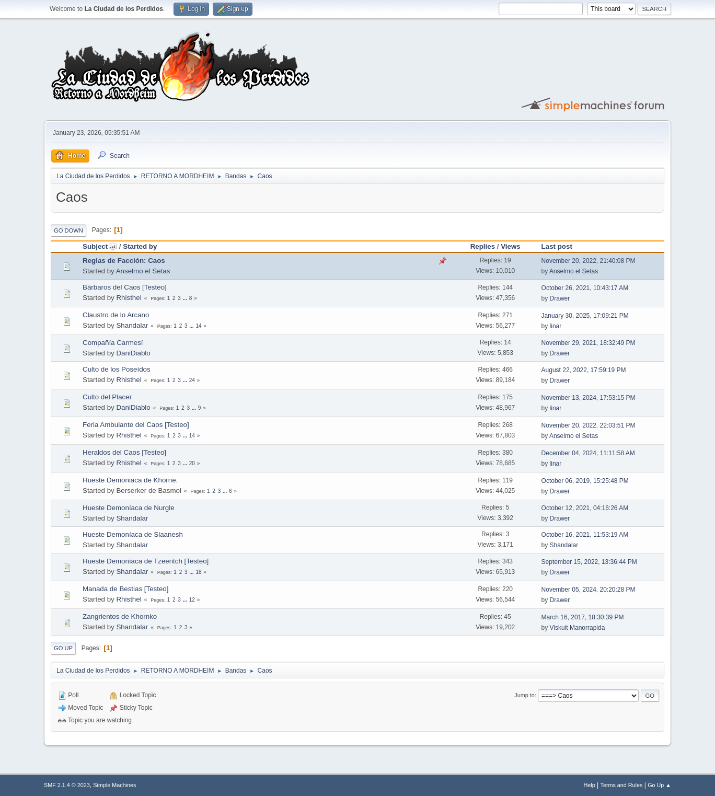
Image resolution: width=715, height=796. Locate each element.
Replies (482, 246)
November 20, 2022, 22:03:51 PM (588, 425)
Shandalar (132, 325)
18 (198, 572)
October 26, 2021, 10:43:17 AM (585, 288)
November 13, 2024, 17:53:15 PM (588, 397)
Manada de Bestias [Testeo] (125, 589)
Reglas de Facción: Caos (124, 260)
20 (192, 463)
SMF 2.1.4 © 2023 (67, 785)
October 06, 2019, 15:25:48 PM (585, 480)
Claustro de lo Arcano (116, 315)
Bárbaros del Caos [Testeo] (125, 287)
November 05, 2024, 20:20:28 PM (588, 589)
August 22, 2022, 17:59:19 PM (583, 370)
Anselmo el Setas (143, 271)
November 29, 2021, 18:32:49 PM (588, 343)
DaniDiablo (133, 353)
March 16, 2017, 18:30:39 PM (582, 617)
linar (556, 326)
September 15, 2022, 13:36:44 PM (589, 562)
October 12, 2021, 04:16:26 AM (585, 508)
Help (589, 785)
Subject (100, 246)
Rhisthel (128, 298)
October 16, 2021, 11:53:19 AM (585, 534)
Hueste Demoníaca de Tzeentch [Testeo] (146, 561)
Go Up (63, 648)
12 (192, 600)
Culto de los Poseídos (117, 369)
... (186, 298)
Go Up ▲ (659, 785)
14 (198, 326)
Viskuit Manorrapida (577, 627)
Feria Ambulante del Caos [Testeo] (136, 425)
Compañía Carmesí (113, 343)
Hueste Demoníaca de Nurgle (129, 508)
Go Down (68, 230)
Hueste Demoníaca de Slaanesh (133, 534)
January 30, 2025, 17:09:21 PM (585, 315)
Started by (140, 246)
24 (192, 380)
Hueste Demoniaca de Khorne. (130, 480)
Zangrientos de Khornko (120, 616)
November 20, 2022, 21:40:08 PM (588, 260)
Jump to (524, 695)
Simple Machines (114, 785)
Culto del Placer (107, 397)
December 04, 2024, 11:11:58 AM (588, 453)
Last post (556, 246)
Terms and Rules (622, 785)
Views (511, 246)
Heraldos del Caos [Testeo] (124, 452)
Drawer (560, 298)
